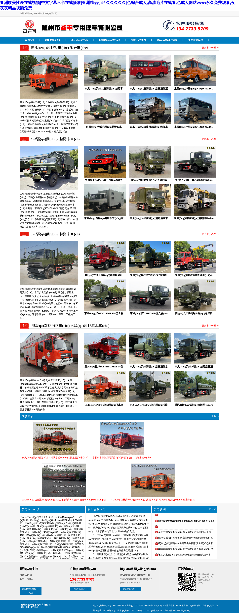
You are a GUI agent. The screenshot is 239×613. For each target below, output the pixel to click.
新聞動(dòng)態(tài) (109, 40)
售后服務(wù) (195, 40)
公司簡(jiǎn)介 (53, 40)
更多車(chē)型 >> (210, 47)
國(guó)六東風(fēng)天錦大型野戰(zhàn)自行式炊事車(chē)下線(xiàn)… (183, 555)
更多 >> (215, 416)
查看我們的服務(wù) (30, 591)
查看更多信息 (131, 589)
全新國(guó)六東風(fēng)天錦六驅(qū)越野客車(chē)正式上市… (184, 550)
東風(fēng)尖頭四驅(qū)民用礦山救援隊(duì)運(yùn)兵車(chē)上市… (184, 544)
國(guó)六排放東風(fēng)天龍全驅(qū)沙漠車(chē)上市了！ (183, 533)
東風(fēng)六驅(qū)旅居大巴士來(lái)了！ (180, 521)
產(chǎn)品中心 (79, 40)
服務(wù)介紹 (26, 575)
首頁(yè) (29, 40)
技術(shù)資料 (138, 40)
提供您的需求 (81, 589)
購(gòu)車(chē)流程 (167, 40)
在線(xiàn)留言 (26, 579)
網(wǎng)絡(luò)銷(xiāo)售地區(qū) (135, 575)
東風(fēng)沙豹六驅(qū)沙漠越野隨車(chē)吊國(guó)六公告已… (184, 538)
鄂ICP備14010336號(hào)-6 (177, 610)
